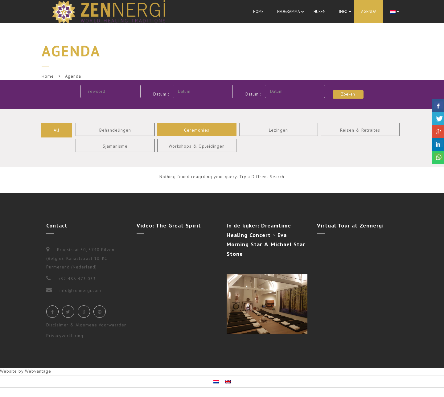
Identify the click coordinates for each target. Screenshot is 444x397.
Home (48, 76)
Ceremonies (196, 130)
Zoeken (348, 94)
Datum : (161, 94)
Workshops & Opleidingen (197, 146)
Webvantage (38, 371)
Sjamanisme (115, 146)
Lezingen (278, 130)
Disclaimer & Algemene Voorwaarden (86, 325)
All (57, 130)
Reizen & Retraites (360, 130)
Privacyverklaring (64, 335)
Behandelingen (115, 130)
